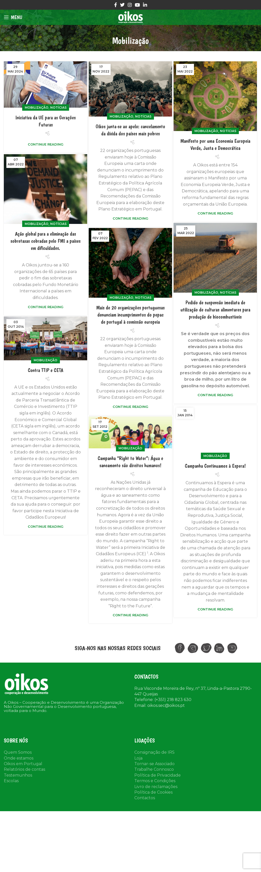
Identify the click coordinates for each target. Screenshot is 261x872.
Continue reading (45, 144)
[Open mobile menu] (13, 17)
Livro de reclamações (155, 786)
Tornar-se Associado (154, 763)
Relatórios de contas (24, 769)
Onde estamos (18, 758)
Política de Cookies (153, 792)
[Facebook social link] (116, 5)
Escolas (11, 780)
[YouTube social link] (137, 5)
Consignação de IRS (154, 752)
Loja (138, 758)
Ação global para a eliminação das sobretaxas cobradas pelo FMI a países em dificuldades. (45, 241)
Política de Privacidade (157, 775)
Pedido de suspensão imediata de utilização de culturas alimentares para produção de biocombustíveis (215, 309)
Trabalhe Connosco (154, 769)
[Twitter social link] (122, 5)
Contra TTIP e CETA (45, 372)
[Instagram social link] (129, 5)
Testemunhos (18, 775)
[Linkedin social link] (145, 5)
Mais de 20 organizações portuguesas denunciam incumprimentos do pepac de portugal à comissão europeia (130, 315)
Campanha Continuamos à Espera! (215, 479)
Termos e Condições (154, 780)
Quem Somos (18, 752)
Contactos (144, 797)
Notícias (58, 107)
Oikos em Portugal (23, 763)
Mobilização (36, 107)
